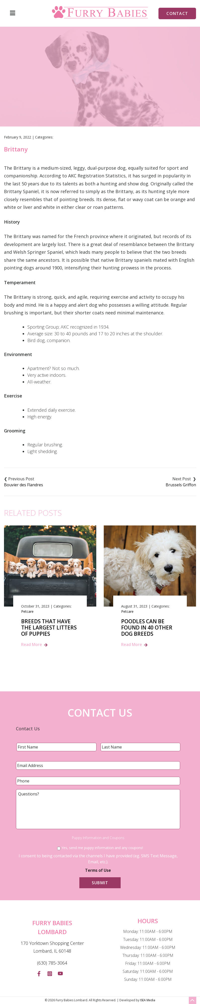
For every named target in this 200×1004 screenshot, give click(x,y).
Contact (177, 13)
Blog (95, 98)
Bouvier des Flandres (23, 485)
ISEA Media (147, 1000)
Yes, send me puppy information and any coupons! (102, 847)
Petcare (27, 611)
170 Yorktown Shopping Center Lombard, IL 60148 (52, 947)
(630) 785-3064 (52, 963)
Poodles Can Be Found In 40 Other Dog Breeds (146, 627)
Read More (31, 644)
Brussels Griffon (181, 485)
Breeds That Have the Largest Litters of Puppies (49, 627)
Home (78, 98)
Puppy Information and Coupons (98, 838)
